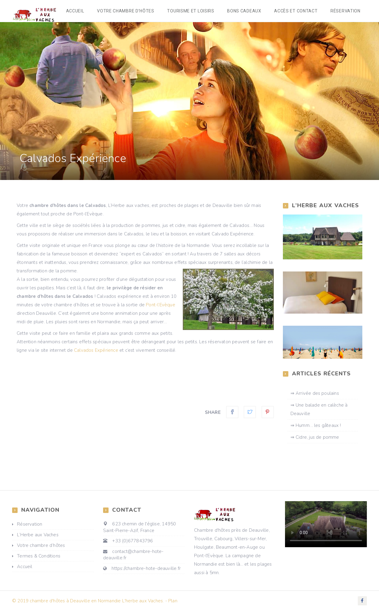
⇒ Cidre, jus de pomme (314, 438)
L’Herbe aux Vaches (38, 536)
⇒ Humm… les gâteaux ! (315, 427)
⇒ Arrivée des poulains (314, 394)
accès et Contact (297, 11)
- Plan (171, 602)
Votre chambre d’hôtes (129, 11)
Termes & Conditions (38, 557)
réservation (346, 11)
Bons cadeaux (246, 11)
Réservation (29, 526)
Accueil (79, 11)
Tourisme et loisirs (193, 11)
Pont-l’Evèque (160, 306)
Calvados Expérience (96, 351)
